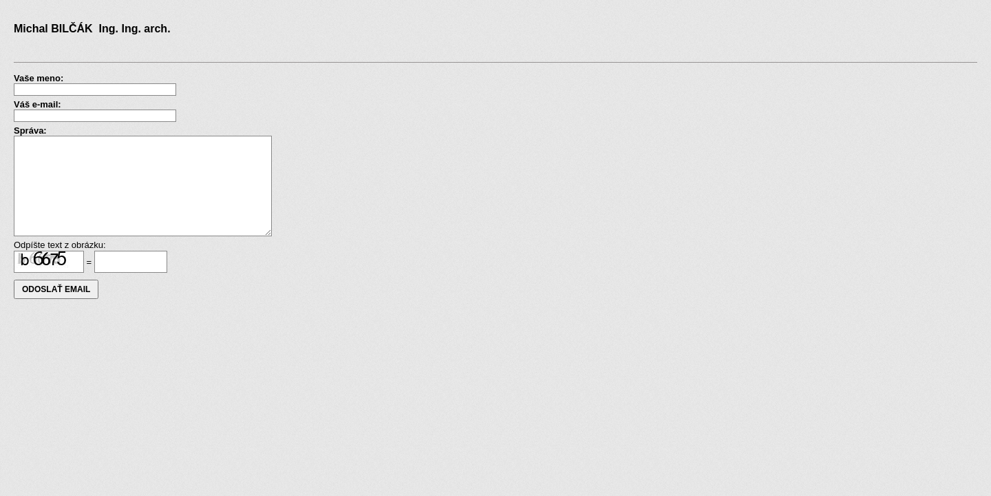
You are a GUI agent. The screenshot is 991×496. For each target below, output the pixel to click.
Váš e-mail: (37, 104)
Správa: (30, 130)
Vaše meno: (38, 78)
